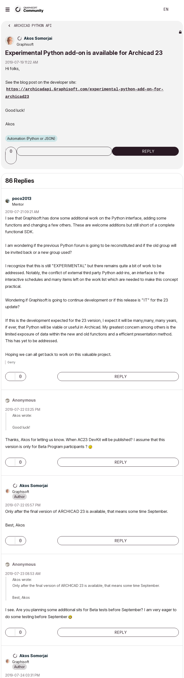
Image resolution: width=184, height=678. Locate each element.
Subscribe (64, 151)
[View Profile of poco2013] (21, 198)
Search (148, 9)
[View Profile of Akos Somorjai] (38, 38)
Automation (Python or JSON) (31, 138)
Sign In (176, 9)
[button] (11, 159)
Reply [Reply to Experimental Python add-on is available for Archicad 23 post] (148, 151)
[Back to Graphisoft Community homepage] (30, 9)
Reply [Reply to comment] (120, 376)
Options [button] (176, 24)
